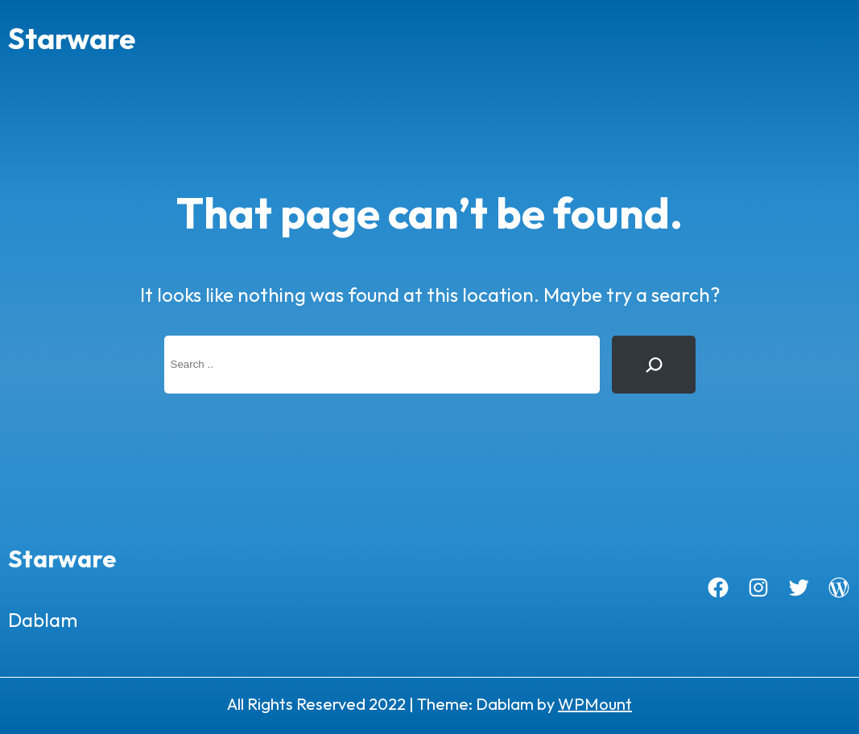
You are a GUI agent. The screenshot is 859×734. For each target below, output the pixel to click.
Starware (71, 38)
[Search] (654, 365)
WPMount (595, 704)
